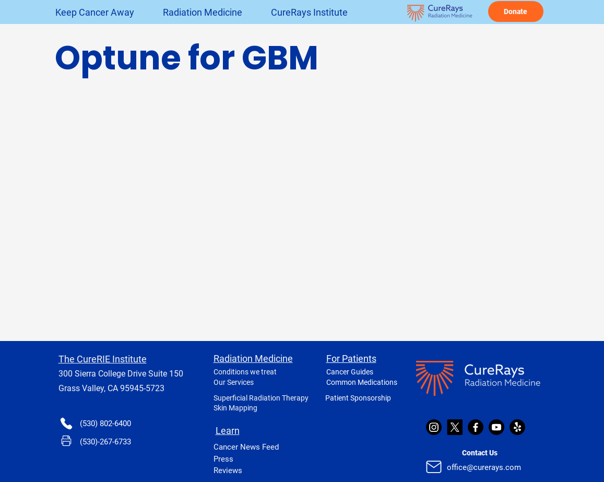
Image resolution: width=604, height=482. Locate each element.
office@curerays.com (484, 467)
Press (223, 459)
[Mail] (434, 467)
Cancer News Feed (246, 447)
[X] (455, 427)
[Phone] (66, 423)
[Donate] (515, 11)
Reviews (228, 470)
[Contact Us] (479, 453)
